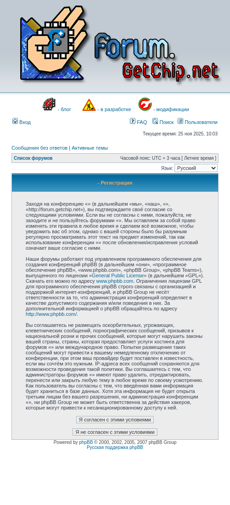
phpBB (86, 442)
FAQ (138, 122)
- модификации (171, 109)
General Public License (118, 275)
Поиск (163, 122)
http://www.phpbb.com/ (51, 314)
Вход (21, 122)
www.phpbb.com (115, 281)
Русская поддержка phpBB (115, 447)
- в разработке (114, 109)
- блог (64, 109)
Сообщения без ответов (39, 148)
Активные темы (90, 148)
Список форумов (33, 158)
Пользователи (198, 122)
